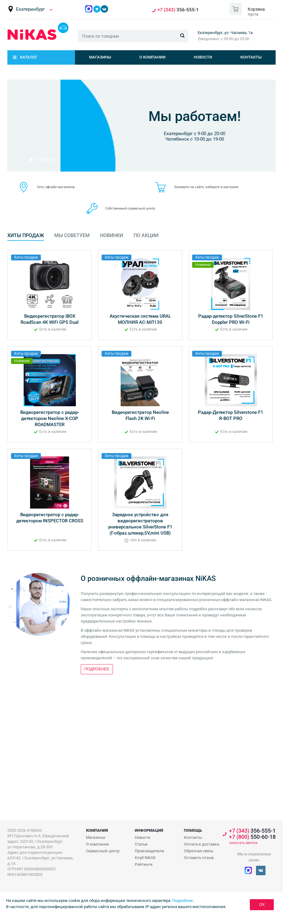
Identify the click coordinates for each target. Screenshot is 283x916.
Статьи (141, 844)
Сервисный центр (102, 851)
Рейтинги (144, 864)
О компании (152, 57)
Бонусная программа (141, 108)
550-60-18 (252, 837)
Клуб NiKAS (145, 857)
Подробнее (140, 142)
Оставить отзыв (199, 857)
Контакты (251, 57)
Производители (149, 851)
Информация (149, 830)
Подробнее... (184, 900)
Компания (97, 830)
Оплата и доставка (201, 844)
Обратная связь (198, 851)
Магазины (100, 57)
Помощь (193, 830)
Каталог (28, 57)
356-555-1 (178, 10)
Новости (203, 57)
